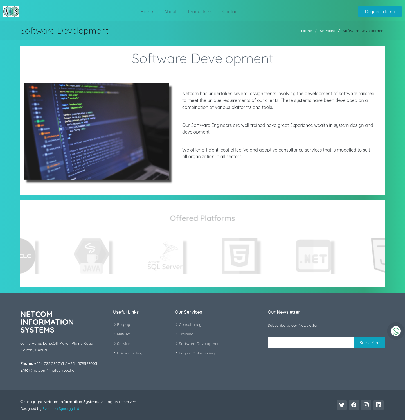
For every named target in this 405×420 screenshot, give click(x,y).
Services (327, 30)
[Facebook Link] (354, 405)
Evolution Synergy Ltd (60, 408)
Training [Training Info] (186, 334)
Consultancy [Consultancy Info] (190, 324)
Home (146, 11)
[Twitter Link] (342, 405)
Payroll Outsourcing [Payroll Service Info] (197, 353)
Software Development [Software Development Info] (200, 344)
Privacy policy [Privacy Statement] (129, 353)
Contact (230, 11)
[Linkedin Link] (379, 405)
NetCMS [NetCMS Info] (124, 334)
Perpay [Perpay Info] (123, 324)
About (170, 11)
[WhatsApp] (396, 331)
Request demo (380, 11)
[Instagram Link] (366, 405)
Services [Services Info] (124, 344)
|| (271, 342)
